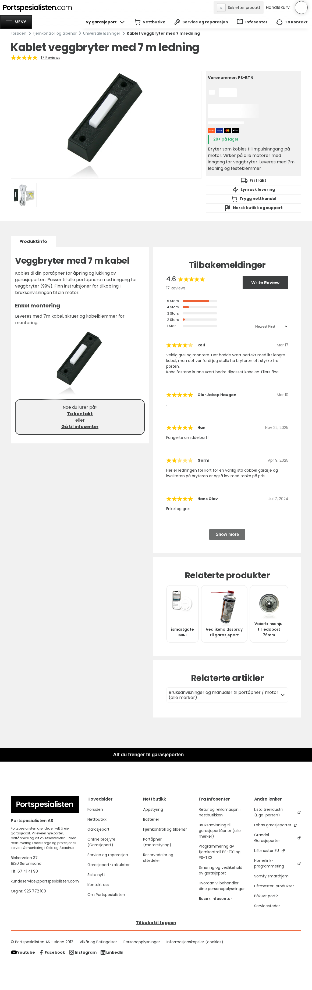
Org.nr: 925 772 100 (29, 891)
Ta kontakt (80, 414)
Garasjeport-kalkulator (108, 864)
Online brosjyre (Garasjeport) (101, 842)
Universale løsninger (101, 33)
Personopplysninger (141, 942)
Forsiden (18, 33)
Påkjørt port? (266, 896)
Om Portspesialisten (106, 894)
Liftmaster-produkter (274, 886)
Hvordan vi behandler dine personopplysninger (222, 885)
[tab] (33, 241)
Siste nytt (96, 874)
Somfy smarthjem (271, 876)
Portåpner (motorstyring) (157, 842)
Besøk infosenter (215, 898)
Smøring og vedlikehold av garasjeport (220, 870)
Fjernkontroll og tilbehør (55, 33)
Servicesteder (267, 906)
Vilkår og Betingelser (98, 942)
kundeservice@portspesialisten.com (45, 881)
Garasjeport (98, 829)
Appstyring (153, 809)
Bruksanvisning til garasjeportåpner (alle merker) (220, 830)
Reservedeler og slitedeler (158, 857)
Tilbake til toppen (156, 923)
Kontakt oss (98, 884)
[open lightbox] (106, 124)
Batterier (151, 819)
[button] (16, 22)
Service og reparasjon (107, 855)
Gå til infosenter (79, 427)
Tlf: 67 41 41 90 (24, 871)
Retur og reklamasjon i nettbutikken (219, 812)
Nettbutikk (97, 819)
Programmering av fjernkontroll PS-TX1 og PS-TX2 (219, 852)
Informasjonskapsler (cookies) (194, 942)
